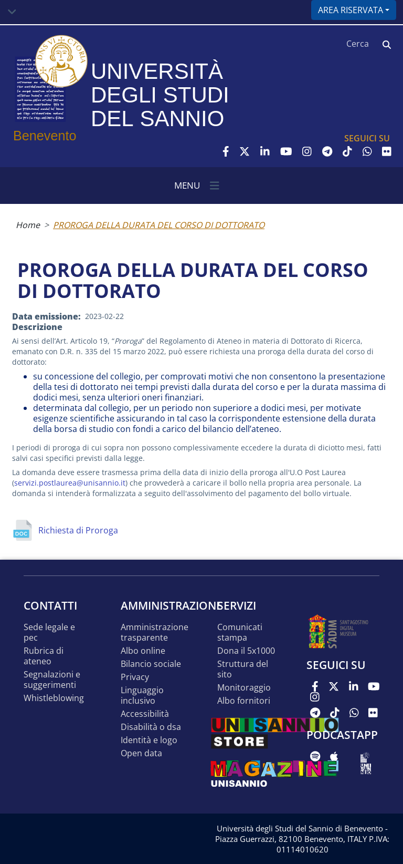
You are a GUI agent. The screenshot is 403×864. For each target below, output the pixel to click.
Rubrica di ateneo (43, 656)
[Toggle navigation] (12, 12)
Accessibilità (145, 713)
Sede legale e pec (49, 632)
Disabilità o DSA (151, 727)
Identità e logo (149, 740)
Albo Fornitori (243, 700)
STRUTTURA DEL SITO (242, 669)
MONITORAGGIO (244, 687)
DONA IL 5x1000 (246, 650)
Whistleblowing (54, 698)
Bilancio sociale (151, 664)
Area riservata (350, 10)
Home (28, 225)
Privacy (135, 677)
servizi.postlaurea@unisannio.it (69, 483)
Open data (141, 753)
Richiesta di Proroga (78, 530)
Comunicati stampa (239, 632)
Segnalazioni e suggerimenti (52, 680)
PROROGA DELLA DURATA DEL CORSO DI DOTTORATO (158, 225)
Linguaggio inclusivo (142, 695)
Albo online (143, 650)
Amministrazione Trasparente (154, 632)
